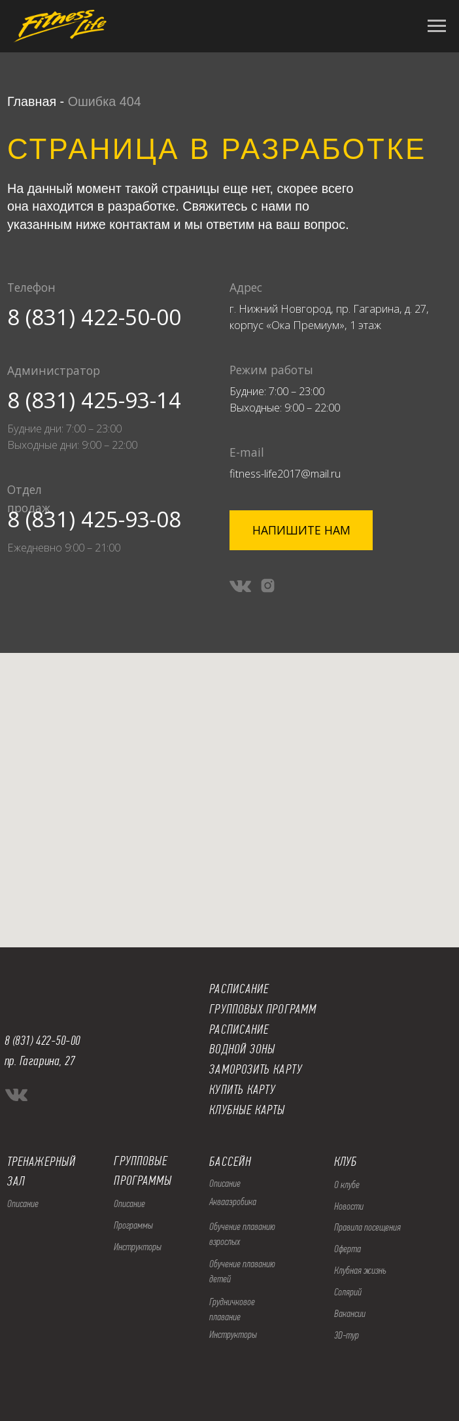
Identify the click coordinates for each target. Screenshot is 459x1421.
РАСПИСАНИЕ (239, 1029)
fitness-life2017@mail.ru (285, 473)
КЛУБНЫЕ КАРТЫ (247, 1109)
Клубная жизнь (360, 1270)
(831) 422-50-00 (46, 1040)
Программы (133, 1225)
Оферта (347, 1248)
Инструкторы (138, 1246)
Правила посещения (367, 1227)
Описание (129, 1203)
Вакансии (350, 1313)
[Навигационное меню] (437, 26)
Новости (349, 1206)
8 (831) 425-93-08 (94, 519)
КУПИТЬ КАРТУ (242, 1089)
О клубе (347, 1184)
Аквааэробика (232, 1201)
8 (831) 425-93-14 (94, 400)
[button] (301, 530)
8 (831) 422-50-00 (94, 317)
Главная (31, 101)
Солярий (348, 1292)
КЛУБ (345, 1161)
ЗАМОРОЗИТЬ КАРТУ (255, 1069)
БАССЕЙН (230, 1161)
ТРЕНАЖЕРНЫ (38, 1161)
